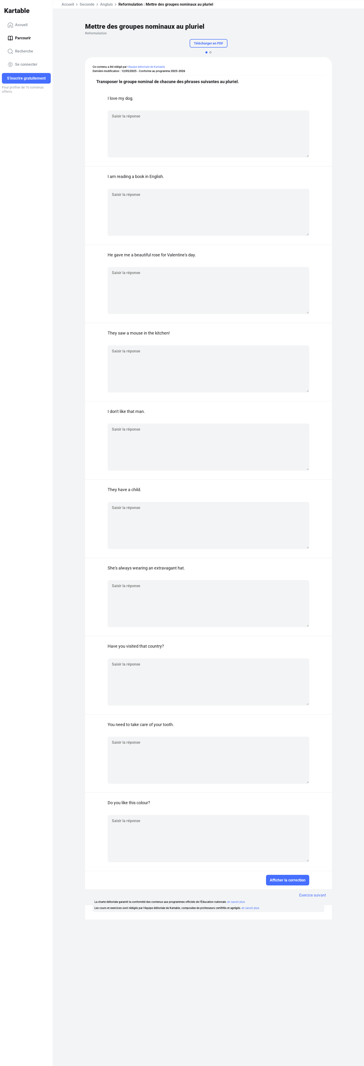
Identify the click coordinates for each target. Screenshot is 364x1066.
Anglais (106, 4)
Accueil (17, 25)
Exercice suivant (312, 895)
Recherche (20, 51)
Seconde (87, 4)
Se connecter (22, 64)
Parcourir (19, 38)
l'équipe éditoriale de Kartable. (146, 67)
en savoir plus (236, 902)
